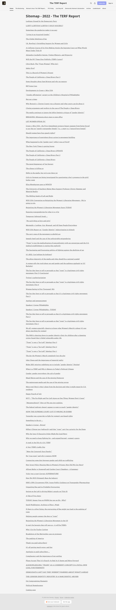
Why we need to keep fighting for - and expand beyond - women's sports (53, 438)
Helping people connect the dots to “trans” (42, 516)
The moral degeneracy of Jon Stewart (39, 164)
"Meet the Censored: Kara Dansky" (39, 451)
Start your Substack (52, 602)
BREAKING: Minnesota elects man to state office (44, 117)
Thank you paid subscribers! (36, 543)
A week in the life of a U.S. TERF (38, 442)
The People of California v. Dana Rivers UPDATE (44, 151)
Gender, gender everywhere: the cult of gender (43, 373)
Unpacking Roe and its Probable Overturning (43, 487)
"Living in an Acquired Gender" (38, 34)
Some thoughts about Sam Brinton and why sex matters (46, 81)
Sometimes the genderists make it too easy (41, 30)
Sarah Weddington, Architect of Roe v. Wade (42, 505)
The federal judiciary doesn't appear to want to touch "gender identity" (52, 407)
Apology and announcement (36, 301)
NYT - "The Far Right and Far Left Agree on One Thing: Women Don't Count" (55, 398)
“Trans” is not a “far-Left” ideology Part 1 (41, 351)
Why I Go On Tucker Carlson (37, 529)
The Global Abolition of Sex (36, 39)
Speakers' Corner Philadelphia (37, 305)
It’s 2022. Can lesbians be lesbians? (39, 254)
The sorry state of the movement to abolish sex (43, 234)
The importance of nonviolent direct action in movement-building (50, 137)
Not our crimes (31, 99)
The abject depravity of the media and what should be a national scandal (53, 259)
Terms (61, 597)
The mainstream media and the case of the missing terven (47, 382)
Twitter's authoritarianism (36, 277)
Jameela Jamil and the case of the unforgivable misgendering (48, 238)
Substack (49, 606)
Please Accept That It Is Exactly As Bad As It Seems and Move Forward (52, 560)
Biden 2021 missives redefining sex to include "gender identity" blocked (53, 364)
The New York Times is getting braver (40, 146)
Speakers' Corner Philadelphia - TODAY (41, 309)
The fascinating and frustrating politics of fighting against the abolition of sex (55, 250)
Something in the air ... (34, 420)
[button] (11, 8)
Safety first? (30, 68)
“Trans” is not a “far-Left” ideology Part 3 (41, 342)
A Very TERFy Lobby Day (35, 447)
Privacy (57, 597)
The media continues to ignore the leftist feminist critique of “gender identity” (55, 112)
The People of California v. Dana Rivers (40, 159)
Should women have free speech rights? (40, 133)
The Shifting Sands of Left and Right (39, 196)
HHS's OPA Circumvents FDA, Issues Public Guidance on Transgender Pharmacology (58, 482)
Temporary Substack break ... (37, 216)
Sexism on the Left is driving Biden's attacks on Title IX (46, 491)
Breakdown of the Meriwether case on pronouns (44, 534)
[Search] (91, 3)
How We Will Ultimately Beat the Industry (42, 478)
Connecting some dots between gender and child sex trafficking (49, 460)
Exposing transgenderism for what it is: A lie (42, 212)
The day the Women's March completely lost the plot (45, 355)
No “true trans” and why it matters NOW (41, 456)
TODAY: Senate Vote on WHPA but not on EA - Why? (46, 500)
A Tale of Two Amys (33, 496)
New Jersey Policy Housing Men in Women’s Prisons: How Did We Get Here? (54, 465)
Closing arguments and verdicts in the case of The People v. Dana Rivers (53, 108)
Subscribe (102, 3)
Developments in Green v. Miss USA (39, 90)
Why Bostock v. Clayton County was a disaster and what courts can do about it (55, 104)
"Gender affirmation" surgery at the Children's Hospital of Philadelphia (53, 95)
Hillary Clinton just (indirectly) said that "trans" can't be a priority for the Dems (56, 429)
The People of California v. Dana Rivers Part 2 (43, 155)
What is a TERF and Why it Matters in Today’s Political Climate (50, 369)
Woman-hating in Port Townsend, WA (40, 289)
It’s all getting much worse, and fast (39, 547)
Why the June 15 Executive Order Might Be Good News (46, 434)
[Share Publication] (95, 3)
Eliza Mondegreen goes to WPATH (39, 184)
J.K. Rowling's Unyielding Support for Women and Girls (47, 43)
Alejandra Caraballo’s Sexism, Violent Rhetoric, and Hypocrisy (49, 55)
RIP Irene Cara (31, 86)
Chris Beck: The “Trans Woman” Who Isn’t (42, 64)
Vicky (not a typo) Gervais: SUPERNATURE (42, 473)
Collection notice (69, 597)
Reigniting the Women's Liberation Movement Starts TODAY (49, 207)
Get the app (66, 602)
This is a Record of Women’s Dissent (39, 73)
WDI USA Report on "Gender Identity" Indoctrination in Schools (50, 229)
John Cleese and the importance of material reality (44, 360)
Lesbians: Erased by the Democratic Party (41, 21)
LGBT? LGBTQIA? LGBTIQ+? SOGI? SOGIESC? (44, 25)
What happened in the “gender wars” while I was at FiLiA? (48, 142)
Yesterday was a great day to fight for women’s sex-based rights (49, 416)
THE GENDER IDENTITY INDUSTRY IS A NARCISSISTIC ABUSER (52, 576)
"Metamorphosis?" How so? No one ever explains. (44, 403)
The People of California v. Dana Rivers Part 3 (43, 77)
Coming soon (31, 590)
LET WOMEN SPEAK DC (35, 121)
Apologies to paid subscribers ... (38, 552)
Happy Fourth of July (34, 394)
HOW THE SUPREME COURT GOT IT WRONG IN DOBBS (49, 411)
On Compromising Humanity (37, 581)
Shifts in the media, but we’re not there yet (42, 173)
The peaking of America (35, 538)
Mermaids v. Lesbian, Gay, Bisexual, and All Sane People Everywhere (51, 225)
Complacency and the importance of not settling (44, 556)
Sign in (110, 3)
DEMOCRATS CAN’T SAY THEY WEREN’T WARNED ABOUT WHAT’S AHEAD (57, 572)
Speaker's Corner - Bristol (35, 425)
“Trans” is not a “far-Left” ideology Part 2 (41, 347)
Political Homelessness (34, 585)
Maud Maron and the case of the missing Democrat (45, 378)
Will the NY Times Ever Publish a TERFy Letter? (44, 59)
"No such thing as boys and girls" (38, 221)
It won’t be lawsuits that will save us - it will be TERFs (46, 525)
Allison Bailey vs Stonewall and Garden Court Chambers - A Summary (52, 469)
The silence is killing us (35, 168)
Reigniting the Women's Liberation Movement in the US (47, 520)
